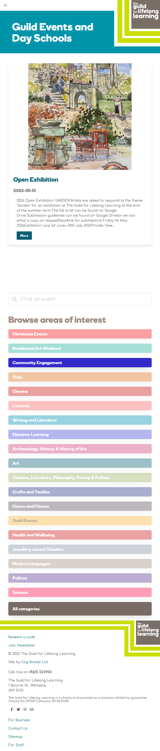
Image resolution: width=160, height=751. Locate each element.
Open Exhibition (35, 179)
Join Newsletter (21, 645)
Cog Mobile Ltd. (35, 662)
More (24, 235)
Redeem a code (21, 637)
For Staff (16, 745)
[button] (5, 5)
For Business (19, 720)
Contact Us (18, 728)
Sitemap (15, 737)
